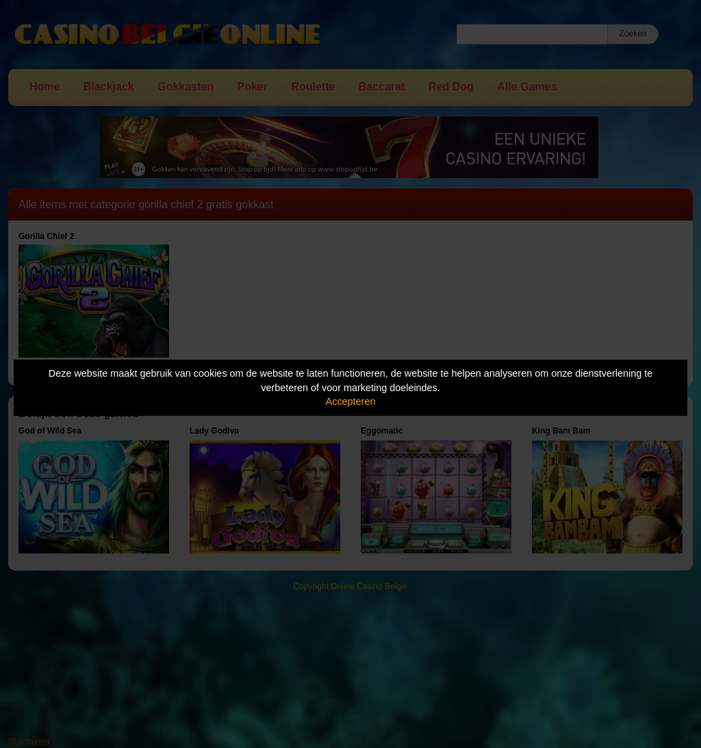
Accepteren (351, 401)
